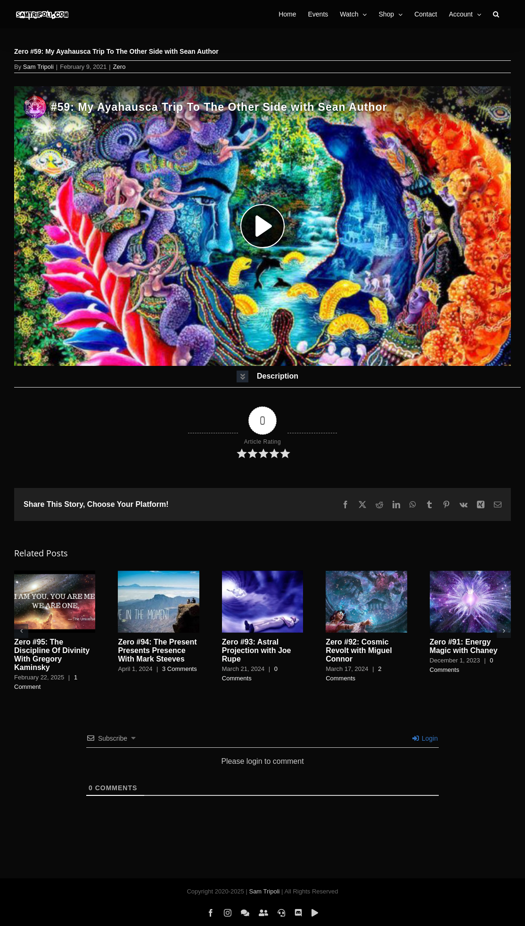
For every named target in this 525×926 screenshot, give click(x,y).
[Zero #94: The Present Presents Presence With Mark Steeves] (158, 574)
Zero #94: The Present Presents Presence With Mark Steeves (157, 650)
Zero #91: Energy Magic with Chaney (464, 646)
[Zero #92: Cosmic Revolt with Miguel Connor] (366, 574)
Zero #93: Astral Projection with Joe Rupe (256, 650)
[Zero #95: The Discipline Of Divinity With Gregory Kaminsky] (54, 574)
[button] (496, 14)
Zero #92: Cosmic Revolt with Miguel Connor (359, 650)
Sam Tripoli (38, 66)
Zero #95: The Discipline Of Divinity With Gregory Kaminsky (52, 654)
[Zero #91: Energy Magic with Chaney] (470, 574)
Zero (119, 66)
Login (425, 738)
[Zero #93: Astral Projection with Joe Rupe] (262, 574)
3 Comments (179, 668)
